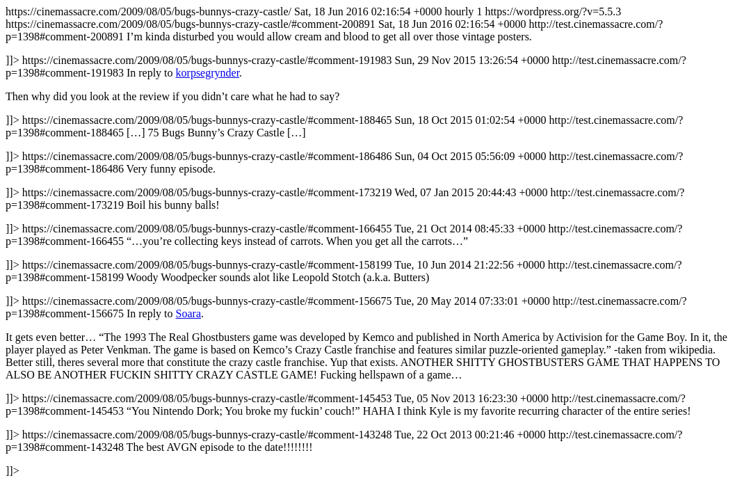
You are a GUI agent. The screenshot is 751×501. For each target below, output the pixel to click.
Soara (188, 313)
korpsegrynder (208, 73)
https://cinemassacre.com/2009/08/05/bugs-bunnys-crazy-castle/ (375, 241)
